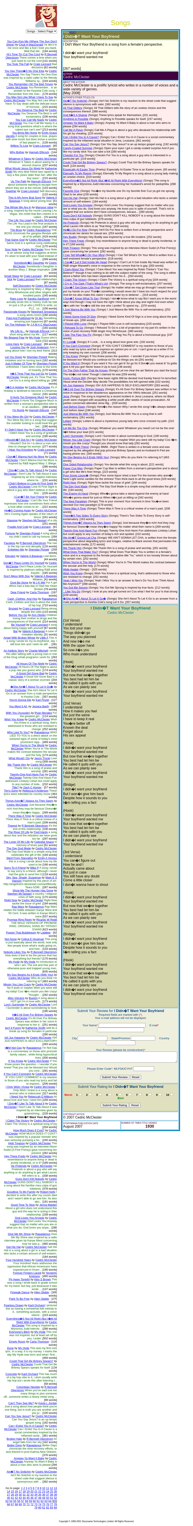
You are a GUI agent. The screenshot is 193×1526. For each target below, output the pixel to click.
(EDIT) (72, 32)
